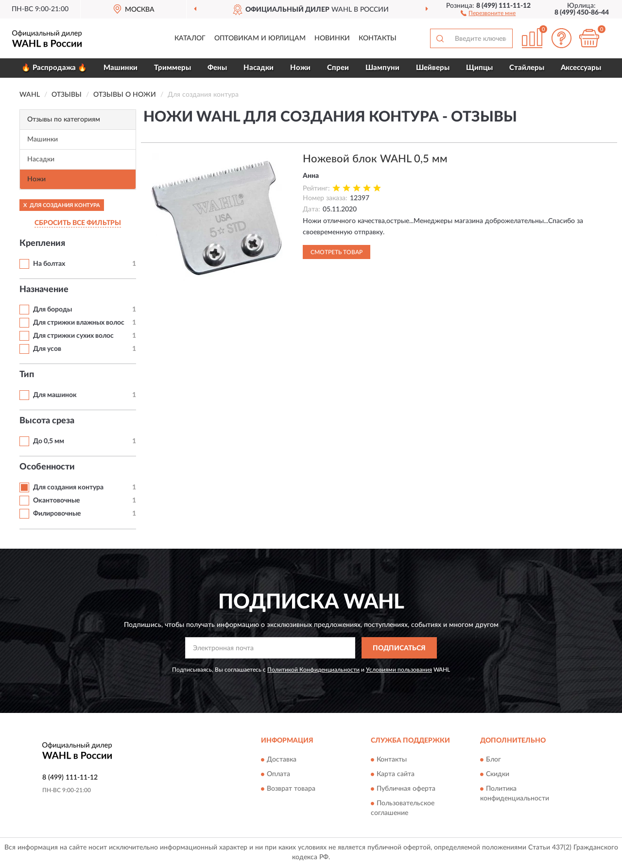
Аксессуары (581, 67)
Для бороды (52, 309)
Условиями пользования (399, 670)
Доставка (281, 759)
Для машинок (55, 395)
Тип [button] (26, 374)
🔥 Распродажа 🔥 (54, 67)
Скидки (497, 774)
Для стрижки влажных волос (78, 322)
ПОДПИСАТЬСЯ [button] (399, 648)
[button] (488, 13)
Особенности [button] (47, 467)
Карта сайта (396, 774)
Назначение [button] (44, 289)
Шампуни (382, 67)
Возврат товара (291, 788)
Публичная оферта (406, 788)
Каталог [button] (190, 38)
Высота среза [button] (46, 420)
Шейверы (432, 67)
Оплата (278, 774)
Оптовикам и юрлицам (260, 38)
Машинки (121, 67)
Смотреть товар (337, 252)
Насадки (258, 67)
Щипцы (479, 67)
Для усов (47, 349)
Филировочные (57, 513)
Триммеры (172, 67)
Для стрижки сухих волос (73, 335)
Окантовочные (56, 500)
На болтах (49, 263)
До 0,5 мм (48, 441)
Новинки (332, 38)
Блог (493, 759)
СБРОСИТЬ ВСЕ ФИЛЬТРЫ (78, 223)
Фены (217, 67)
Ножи (300, 67)
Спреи (338, 67)
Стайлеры (526, 67)
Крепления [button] (42, 243)
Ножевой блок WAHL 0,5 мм (375, 159)
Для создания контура (68, 487)
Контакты (378, 38)
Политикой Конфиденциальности (313, 670)
